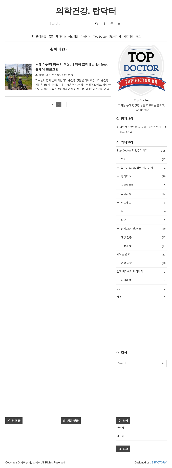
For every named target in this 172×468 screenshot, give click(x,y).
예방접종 (73, 36)
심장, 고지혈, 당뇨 (143, 228)
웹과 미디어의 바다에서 (141, 271)
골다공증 (41, 36)
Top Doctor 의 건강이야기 (141, 150)
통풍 (51, 36)
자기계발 (143, 280)
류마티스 (61, 36)
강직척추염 (143, 185)
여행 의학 (143, 263)
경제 (141, 297)
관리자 (120, 427)
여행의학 (86, 36)
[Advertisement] (141, 326)
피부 (143, 219)
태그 (138, 36)
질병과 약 (143, 246)
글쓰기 (120, 436)
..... (141, 288)
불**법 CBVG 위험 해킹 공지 (143, 167)
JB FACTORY (158, 462)
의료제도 (128, 36)
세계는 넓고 (44, 75)
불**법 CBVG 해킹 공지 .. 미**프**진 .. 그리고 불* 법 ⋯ (143, 130)
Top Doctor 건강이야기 (107, 36)
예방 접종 (143, 237)
